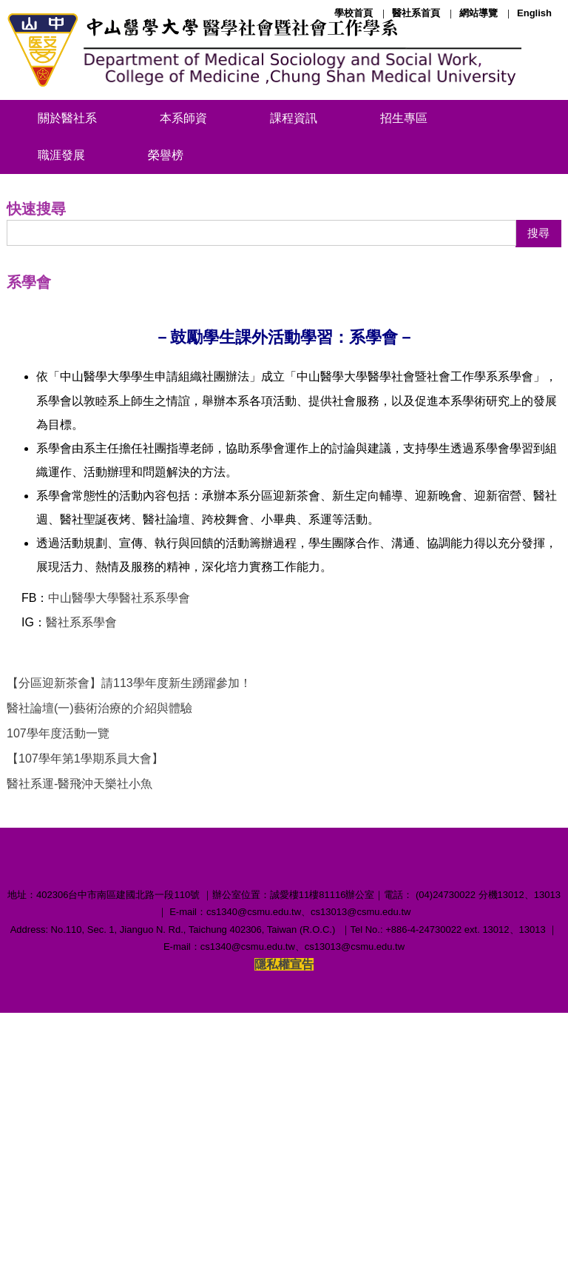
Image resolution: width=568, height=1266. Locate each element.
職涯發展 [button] (61, 155)
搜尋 (538, 432)
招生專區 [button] (403, 118)
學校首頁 (353, 13)
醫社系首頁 (416, 13)
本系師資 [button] (183, 118)
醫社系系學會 (81, 821)
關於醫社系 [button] (67, 118)
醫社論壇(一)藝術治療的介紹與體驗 (99, 907)
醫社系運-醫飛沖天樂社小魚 (79, 983)
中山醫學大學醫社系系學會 (119, 797)
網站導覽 (478, 13)
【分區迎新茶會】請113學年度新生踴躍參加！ (129, 882)
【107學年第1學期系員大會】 (85, 957)
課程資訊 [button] (293, 118)
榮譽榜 (165, 155)
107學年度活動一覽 (58, 932)
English (534, 13)
